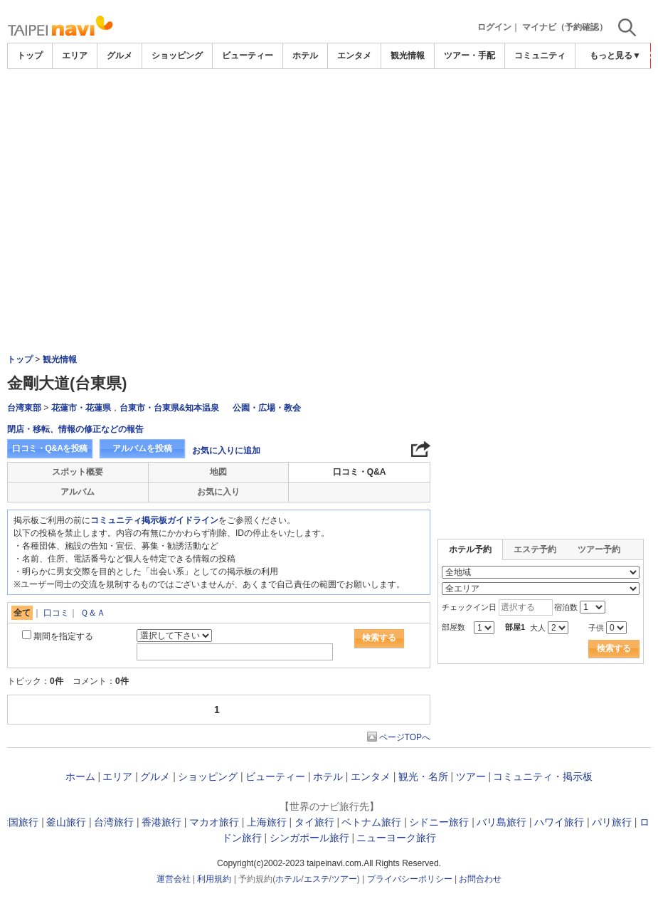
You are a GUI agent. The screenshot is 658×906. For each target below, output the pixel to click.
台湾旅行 (114, 822)
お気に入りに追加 (226, 450)
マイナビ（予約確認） (564, 27)
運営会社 (173, 879)
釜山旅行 (66, 822)
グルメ (119, 55)
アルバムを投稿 (142, 448)
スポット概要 (77, 472)
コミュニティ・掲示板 (543, 776)
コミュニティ (540, 55)
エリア (74, 55)
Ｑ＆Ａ (92, 613)
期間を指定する (63, 636)
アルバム (77, 492)
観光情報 (408, 55)
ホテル (305, 55)
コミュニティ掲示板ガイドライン (154, 520)
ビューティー (247, 55)
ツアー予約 (599, 549)
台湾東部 (24, 408)
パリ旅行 (612, 822)
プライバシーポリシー (409, 879)
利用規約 (214, 879)
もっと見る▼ (615, 55)
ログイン (494, 27)
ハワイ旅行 (559, 822)
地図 (218, 472)
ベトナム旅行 (371, 822)
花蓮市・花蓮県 (81, 408)
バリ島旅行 (501, 822)
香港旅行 (161, 822)
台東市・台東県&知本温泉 (170, 408)
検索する (379, 638)
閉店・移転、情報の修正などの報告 (75, 429)
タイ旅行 (314, 822)
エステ (316, 879)
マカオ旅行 (214, 822)
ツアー (471, 776)
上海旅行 (267, 822)
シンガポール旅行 (309, 837)
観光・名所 (423, 776)
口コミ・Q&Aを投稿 (49, 448)
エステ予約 (535, 549)
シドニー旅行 (439, 822)
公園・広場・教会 (267, 408)
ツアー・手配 (469, 55)
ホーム (80, 776)
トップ (30, 55)
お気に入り (218, 492)
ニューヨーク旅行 (396, 837)
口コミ (56, 613)
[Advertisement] (329, 108)
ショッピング (177, 55)
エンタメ (354, 55)
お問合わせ (480, 879)
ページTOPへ (404, 737)
